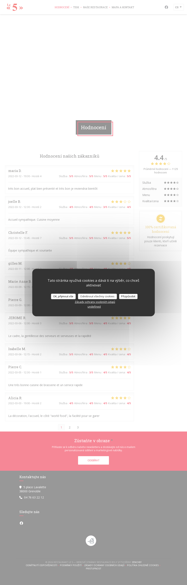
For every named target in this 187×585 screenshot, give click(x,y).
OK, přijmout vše (63, 296)
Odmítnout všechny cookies (97, 296)
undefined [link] (94, 306)
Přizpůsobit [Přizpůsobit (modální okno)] (128, 296)
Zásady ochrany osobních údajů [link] (95, 302)
